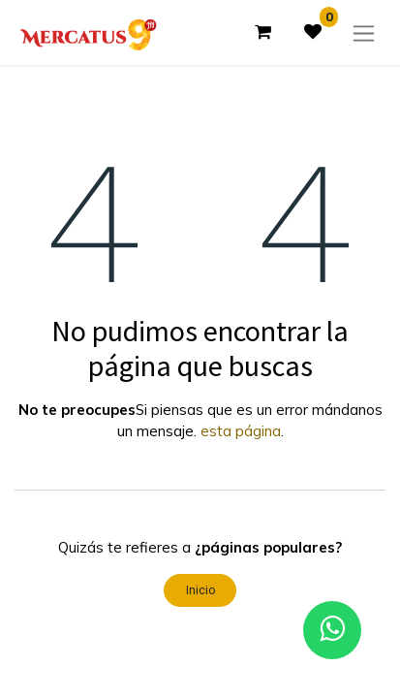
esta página (240, 431)
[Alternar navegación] (363, 32)
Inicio (200, 590)
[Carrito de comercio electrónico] (262, 32)
